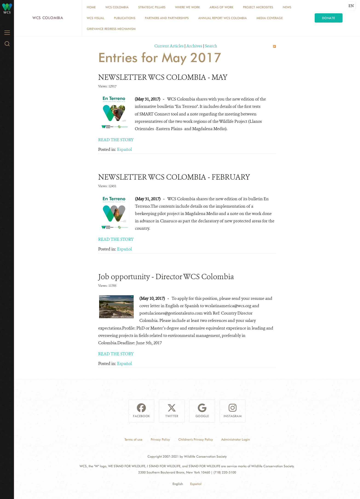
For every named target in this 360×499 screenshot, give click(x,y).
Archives (194, 46)
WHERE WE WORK (187, 7)
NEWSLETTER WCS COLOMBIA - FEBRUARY (174, 177)
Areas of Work (221, 7)
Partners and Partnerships (167, 18)
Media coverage (269, 18)
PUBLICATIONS (124, 18)
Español (124, 149)
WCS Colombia (47, 18)
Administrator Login (235, 439)
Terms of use (133, 439)
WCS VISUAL (95, 18)
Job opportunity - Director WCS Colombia (166, 276)
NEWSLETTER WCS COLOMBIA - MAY (163, 77)
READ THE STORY (116, 140)
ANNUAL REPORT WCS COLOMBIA (222, 18)
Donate (328, 18)
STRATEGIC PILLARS (151, 7)
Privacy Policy (160, 439)
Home (91, 7)
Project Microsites (258, 7)
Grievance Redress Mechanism (111, 29)
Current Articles (169, 46)
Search (211, 46)
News (287, 7)
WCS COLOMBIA (117, 7)
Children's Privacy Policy (195, 439)
